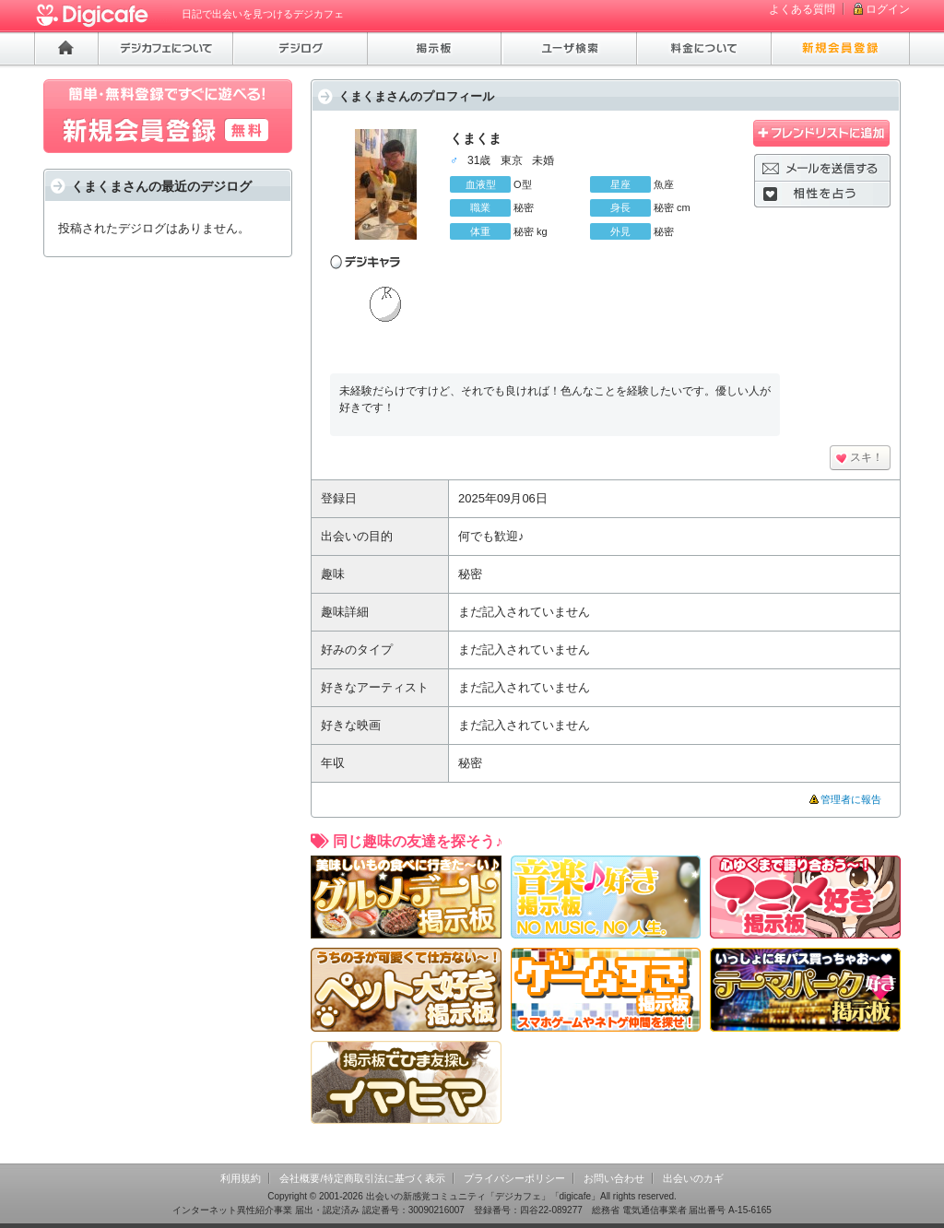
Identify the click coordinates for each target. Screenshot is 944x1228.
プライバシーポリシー (514, 1178)
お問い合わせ (614, 1178)
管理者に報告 (850, 799)
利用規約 (240, 1178)
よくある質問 (802, 9)
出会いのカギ (693, 1178)
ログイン (888, 9)
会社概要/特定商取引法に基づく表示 (361, 1178)
